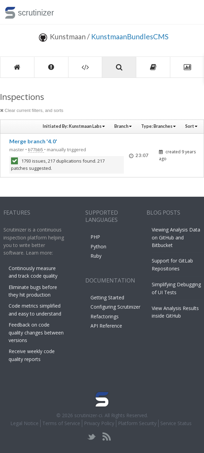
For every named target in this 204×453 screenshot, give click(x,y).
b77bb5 (36, 149)
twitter (91, 436)
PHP (95, 237)
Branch (123, 126)
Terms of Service (61, 423)
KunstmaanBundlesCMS (130, 36)
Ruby (95, 256)
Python (98, 246)
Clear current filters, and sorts (31, 110)
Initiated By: (74, 126)
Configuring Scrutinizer (115, 306)
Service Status (176, 423)
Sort (191, 126)
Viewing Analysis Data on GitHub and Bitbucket (176, 237)
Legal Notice (24, 423)
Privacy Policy (99, 423)
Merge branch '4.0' (33, 141)
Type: (158, 126)
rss (106, 436)
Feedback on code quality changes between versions (36, 332)
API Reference (106, 325)
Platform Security (137, 423)
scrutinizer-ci (88, 415)
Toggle (191, 12)
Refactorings (104, 316)
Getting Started (107, 297)
